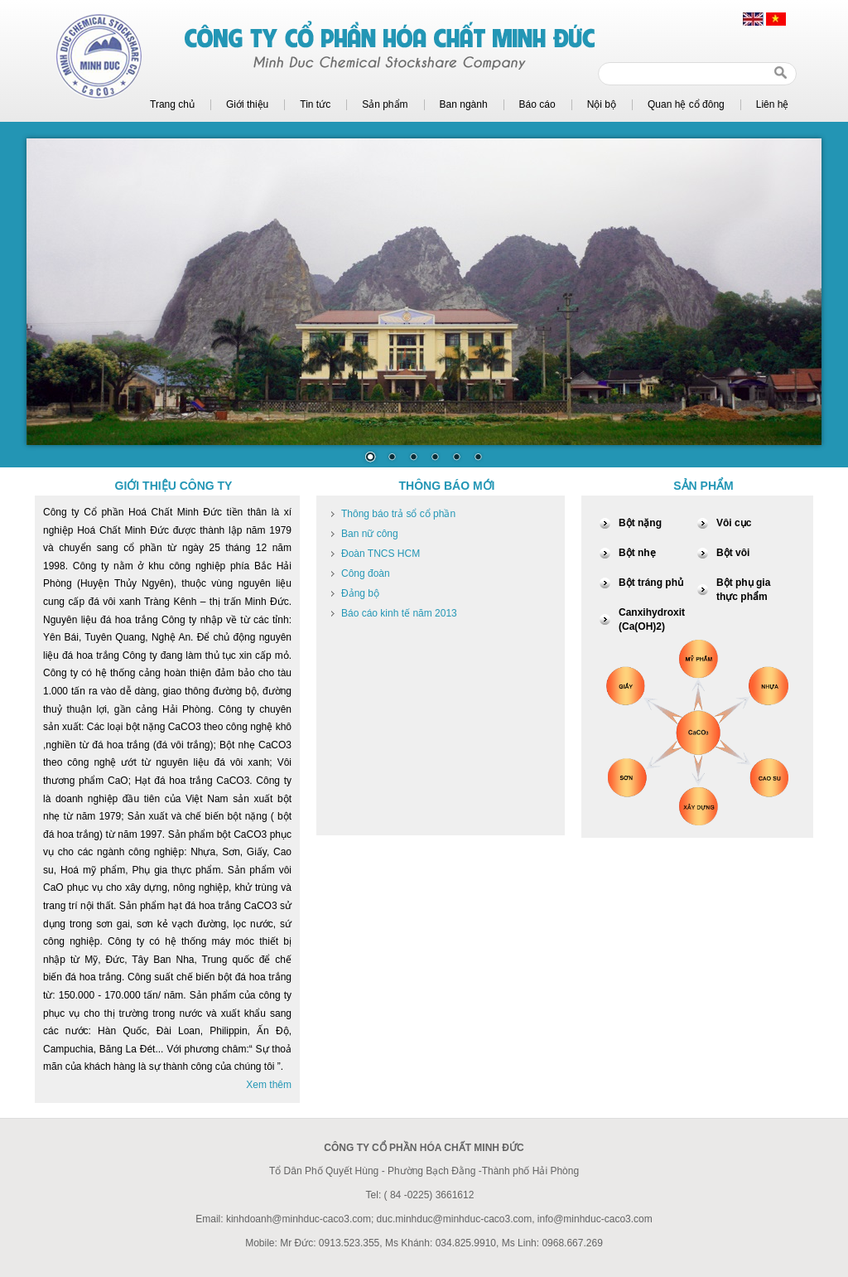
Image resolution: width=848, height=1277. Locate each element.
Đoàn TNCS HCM (380, 553)
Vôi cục (733, 523)
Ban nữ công (369, 533)
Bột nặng (640, 523)
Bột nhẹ (637, 553)
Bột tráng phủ (651, 582)
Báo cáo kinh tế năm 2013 (399, 613)
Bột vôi (732, 553)
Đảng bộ (360, 593)
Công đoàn (365, 573)
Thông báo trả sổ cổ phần (398, 514)
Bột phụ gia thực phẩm (743, 589)
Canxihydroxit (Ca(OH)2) (652, 619)
